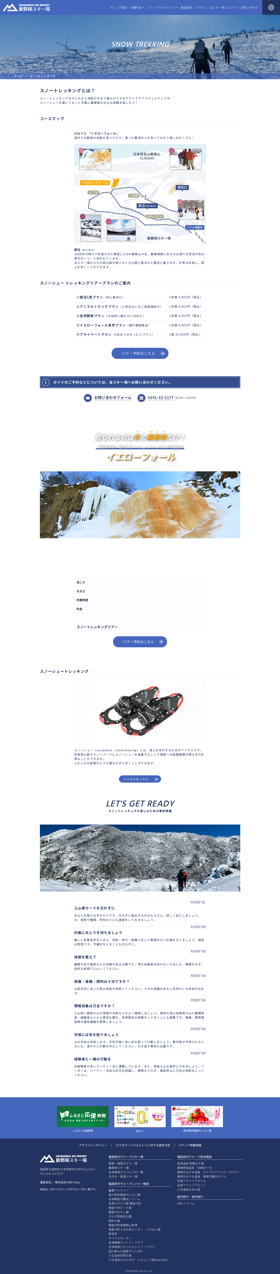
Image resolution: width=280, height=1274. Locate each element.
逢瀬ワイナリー (118, 1190)
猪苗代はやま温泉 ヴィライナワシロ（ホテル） (209, 1172)
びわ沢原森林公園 (120, 1216)
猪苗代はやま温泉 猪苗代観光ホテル (201, 1176)
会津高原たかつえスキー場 (125, 1172)
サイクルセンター (120, 1238)
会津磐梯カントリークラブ (125, 1242)
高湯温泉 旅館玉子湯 (190, 1163)
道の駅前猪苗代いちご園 (124, 1194)
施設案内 (186, 7)
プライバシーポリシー (93, 1145)
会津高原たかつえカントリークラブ (131, 1247)
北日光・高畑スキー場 (122, 1176)
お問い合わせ (249, 7)
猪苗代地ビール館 (120, 1207)
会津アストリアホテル (191, 1181)
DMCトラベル (186, 1203)
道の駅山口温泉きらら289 (125, 1251)
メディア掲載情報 (189, 1145)
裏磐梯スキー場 (118, 1167)
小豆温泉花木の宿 (188, 1189)
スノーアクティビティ (161, 7)
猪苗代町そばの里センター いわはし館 (134, 1229)
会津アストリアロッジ (191, 1185)
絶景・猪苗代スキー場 (122, 1163)
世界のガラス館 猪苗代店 (124, 1203)
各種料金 (136, 7)
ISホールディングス (61, 1189)
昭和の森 (114, 1220)
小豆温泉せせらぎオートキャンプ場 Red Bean (138, 1260)
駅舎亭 (112, 1233)
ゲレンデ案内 (118, 7)
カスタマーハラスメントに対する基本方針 (143, 1145)
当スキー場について (223, 7)
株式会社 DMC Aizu (67, 1182)
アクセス (201, 7)
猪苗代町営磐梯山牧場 (122, 1225)
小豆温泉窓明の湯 (120, 1255)
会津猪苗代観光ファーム (124, 1199)
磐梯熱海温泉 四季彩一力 (194, 1167)
